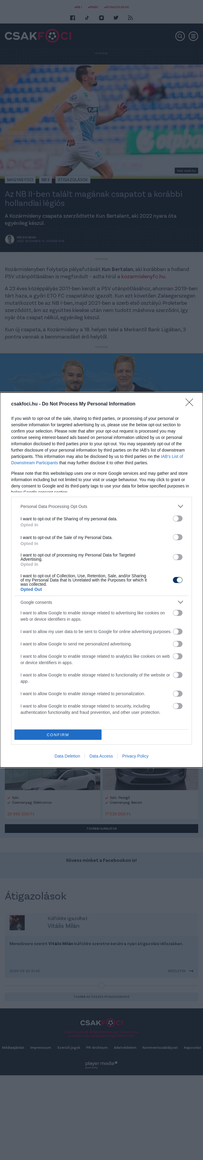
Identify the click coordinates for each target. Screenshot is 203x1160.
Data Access (101, 756)
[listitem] (101, 506)
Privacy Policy (135, 756)
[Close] (191, 404)
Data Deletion (67, 756)
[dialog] (101, 580)
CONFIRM (58, 735)
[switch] (178, 518)
